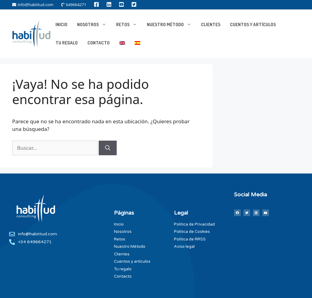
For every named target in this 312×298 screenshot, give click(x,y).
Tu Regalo (66, 43)
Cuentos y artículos (253, 24)
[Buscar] (108, 148)
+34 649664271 (35, 241)
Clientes (210, 24)
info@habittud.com (32, 4)
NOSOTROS (94, 25)
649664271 (73, 4)
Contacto (98, 43)
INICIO (61, 24)
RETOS (129, 25)
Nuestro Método (171, 25)
